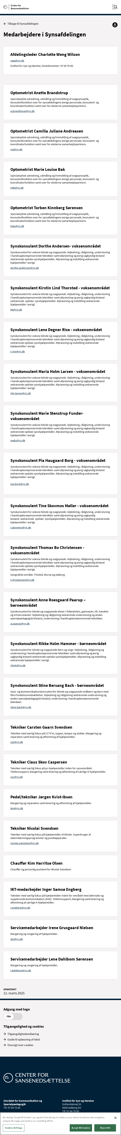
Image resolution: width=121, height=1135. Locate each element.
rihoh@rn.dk (17, 665)
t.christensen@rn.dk (22, 580)
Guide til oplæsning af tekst (23, 1039)
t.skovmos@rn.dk (20, 527)
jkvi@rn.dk (16, 808)
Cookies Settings (13, 1127)
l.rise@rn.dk (17, 351)
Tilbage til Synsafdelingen (20, 23)
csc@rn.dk (16, 777)
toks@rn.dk (17, 226)
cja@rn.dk (16, 149)
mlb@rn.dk (17, 187)
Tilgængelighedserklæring (23, 1034)
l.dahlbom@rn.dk (20, 970)
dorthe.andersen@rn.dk (24, 268)
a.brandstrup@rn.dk (22, 111)
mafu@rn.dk (17, 440)
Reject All (105, 1127)
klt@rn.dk (16, 309)
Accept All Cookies (81, 1127)
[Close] (115, 1118)
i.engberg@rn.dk (20, 907)
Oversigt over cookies (20, 1045)
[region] (60, 1123)
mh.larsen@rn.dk (20, 393)
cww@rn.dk (17, 60)
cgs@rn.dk (16, 742)
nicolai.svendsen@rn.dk (24, 843)
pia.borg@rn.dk (19, 484)
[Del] (115, 24)
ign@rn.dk (16, 939)
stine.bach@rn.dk (20, 707)
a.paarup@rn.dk (20, 623)
